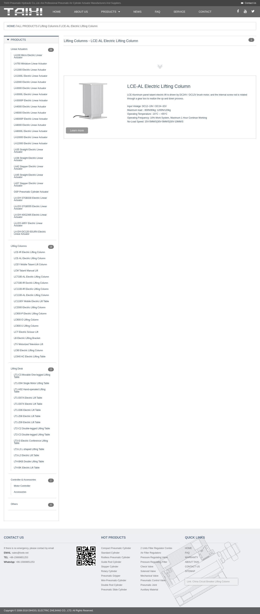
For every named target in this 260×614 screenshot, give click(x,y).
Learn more (77, 130)
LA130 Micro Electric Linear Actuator (28, 56)
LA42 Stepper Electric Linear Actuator (28, 167)
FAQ (157, 11)
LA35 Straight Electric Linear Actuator (28, 150)
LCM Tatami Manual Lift (26, 270)
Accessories (20, 492)
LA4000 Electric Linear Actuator (30, 106)
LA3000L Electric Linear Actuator (30, 94)
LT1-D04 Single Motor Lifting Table (31, 383)
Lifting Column (222, 581)
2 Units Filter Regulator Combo (156, 548)
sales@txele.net (20, 552)
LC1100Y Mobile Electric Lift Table (31, 301)
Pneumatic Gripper (110, 575)
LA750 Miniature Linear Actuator (30, 63)
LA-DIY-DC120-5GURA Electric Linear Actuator (30, 232)
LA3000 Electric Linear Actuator (30, 88)
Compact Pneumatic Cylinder (116, 548)
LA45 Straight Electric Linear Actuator (28, 176)
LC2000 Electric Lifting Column (30, 307)
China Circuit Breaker (203, 581)
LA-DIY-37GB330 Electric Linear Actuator (30, 199)
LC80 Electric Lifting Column (28, 350)
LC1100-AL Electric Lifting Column (31, 295)
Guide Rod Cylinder (111, 562)
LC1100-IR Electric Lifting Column (31, 289)
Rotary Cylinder (109, 571)
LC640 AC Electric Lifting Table (30, 356)
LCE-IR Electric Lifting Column (29, 252)
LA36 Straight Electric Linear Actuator (28, 159)
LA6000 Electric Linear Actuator (30, 112)
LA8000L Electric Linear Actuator (30, 131)
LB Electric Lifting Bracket (27, 338)
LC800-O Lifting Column (26, 319)
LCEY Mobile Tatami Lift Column (30, 264)
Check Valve (146, 566)
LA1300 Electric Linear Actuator (30, 69)
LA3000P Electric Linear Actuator (31, 100)
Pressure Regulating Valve (154, 557)
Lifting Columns (49, 26)
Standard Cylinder (110, 552)
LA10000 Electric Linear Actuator (30, 137)
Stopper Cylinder (109, 566)
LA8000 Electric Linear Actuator (30, 125)
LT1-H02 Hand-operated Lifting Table (30, 390)
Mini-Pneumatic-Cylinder (113, 580)
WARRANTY (191, 557)
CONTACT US (192, 566)
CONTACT (205, 11)
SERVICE (179, 11)
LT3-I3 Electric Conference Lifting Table (31, 441)
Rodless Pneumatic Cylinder (115, 557)
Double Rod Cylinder (111, 585)
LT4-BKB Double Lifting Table (29, 461)
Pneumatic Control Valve (153, 580)
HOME (57, 11)
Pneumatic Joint (148, 585)
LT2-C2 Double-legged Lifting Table (32, 428)
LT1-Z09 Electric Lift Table (27, 422)
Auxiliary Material (149, 589)
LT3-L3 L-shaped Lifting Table (29, 449)
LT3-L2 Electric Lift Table (26, 455)
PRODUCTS (108, 11)
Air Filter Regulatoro (150, 552)
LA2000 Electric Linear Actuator (30, 82)
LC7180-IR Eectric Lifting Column (31, 283)
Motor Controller (22, 486)
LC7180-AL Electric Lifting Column (31, 276)
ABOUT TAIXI (192, 562)
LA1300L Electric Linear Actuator (30, 76)
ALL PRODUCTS (27, 26)
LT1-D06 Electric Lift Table (27, 410)
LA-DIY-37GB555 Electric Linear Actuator (30, 207)
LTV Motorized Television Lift (28, 344)
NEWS (137, 11)
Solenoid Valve (148, 571)
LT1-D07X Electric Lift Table (28, 404)
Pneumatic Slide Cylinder (114, 589)
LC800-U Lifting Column (26, 326)
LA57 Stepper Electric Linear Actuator (28, 184)
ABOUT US (81, 11)
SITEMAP (190, 571)
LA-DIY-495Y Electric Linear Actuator (28, 224)
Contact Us (250, 3)
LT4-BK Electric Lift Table (27, 467)
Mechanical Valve (149, 575)
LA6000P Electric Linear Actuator (31, 119)
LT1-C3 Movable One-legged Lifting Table (32, 375)
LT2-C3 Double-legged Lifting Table (32, 434)
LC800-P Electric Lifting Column (30, 313)
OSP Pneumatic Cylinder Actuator (31, 191)
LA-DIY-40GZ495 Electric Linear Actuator (30, 215)
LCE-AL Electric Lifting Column (29, 258)
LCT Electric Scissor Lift (26, 332)
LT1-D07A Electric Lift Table (28, 397)
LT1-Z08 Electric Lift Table (27, 416)
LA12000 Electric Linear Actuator (30, 143)
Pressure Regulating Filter (153, 562)
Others (14, 504)
